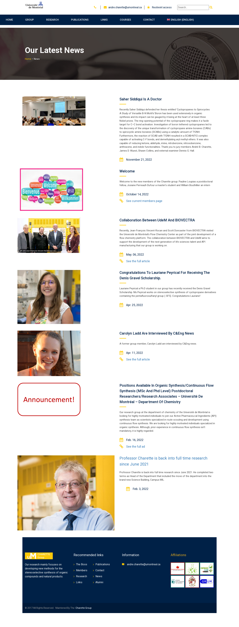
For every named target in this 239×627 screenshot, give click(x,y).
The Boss (81, 561)
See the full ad (135, 444)
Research (52, 19)
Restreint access (160, 7)
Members (81, 567)
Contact (149, 19)
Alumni (99, 579)
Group (29, 19)
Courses (125, 19)
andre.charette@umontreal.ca (125, 7)
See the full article (138, 258)
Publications (79, 19)
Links (104, 19)
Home (9, 19)
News (98, 573)
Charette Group (84, 605)
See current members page (144, 198)
